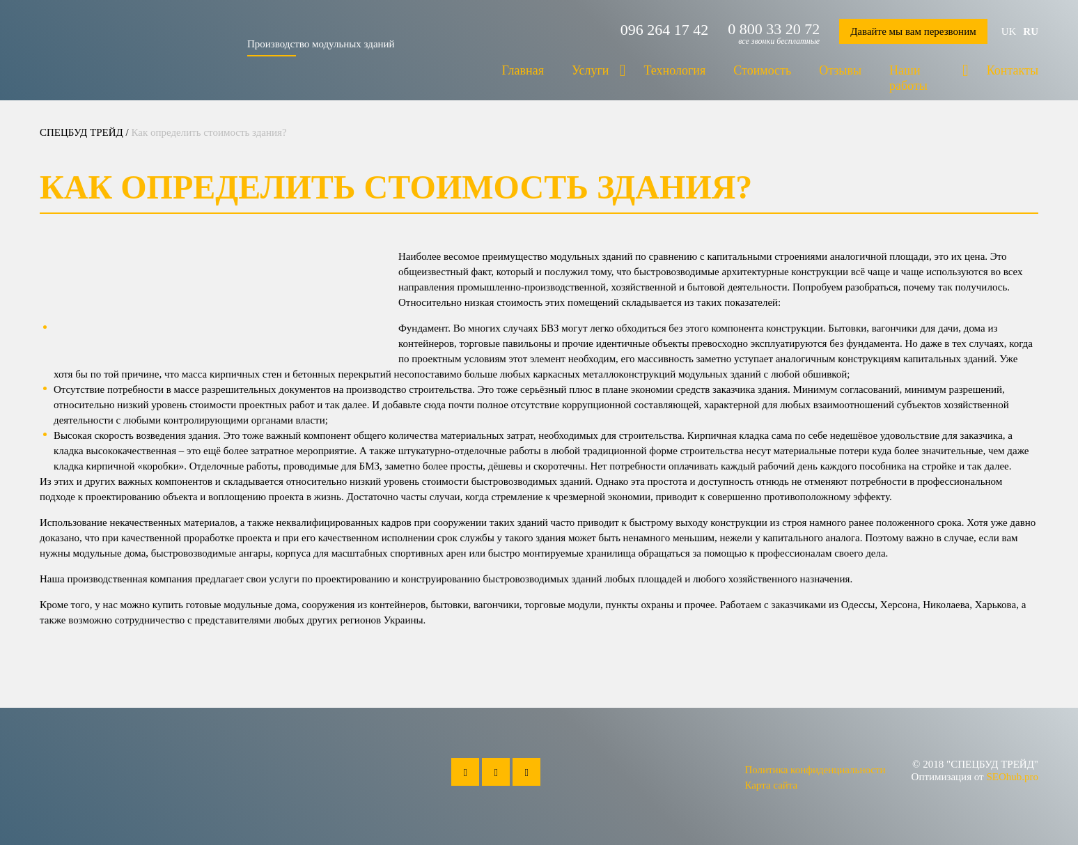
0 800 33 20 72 (774, 29)
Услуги (590, 70)
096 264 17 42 (664, 30)
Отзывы (840, 70)
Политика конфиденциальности (814, 769)
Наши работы (908, 78)
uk (1009, 31)
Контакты (1012, 70)
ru (1030, 31)
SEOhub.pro (1012, 776)
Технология (675, 70)
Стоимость (762, 70)
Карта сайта (770, 785)
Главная (522, 70)
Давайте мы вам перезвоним (913, 31)
